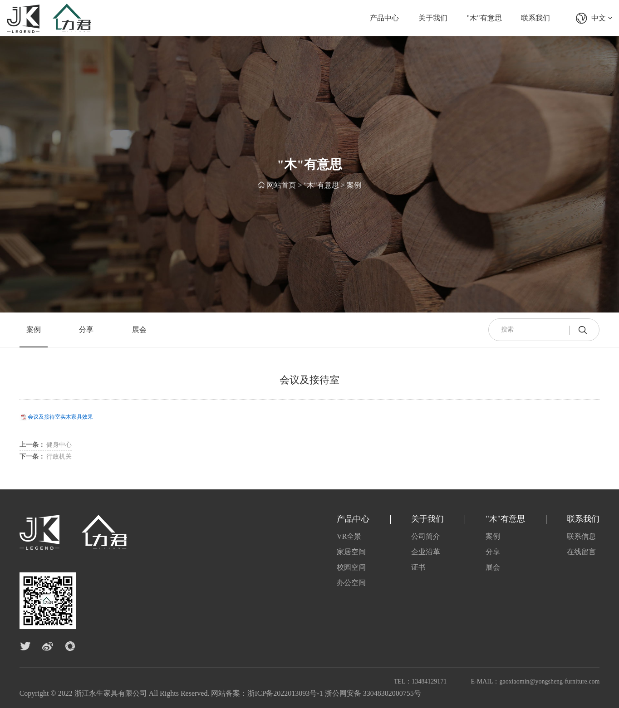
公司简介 (425, 536)
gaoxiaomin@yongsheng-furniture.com (549, 681)
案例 (354, 186)
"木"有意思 (484, 18)
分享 (86, 329)
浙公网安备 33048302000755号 (373, 693)
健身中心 (46, 444)
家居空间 (351, 552)
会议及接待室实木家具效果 (60, 417)
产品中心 (384, 18)
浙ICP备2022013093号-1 (285, 693)
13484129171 (429, 681)
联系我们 (535, 18)
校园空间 (351, 567)
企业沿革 (425, 552)
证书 (418, 567)
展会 (139, 329)
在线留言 (581, 552)
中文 (601, 18)
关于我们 (432, 18)
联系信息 (581, 536)
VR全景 (349, 536)
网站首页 (281, 186)
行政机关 (46, 456)
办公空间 (351, 582)
